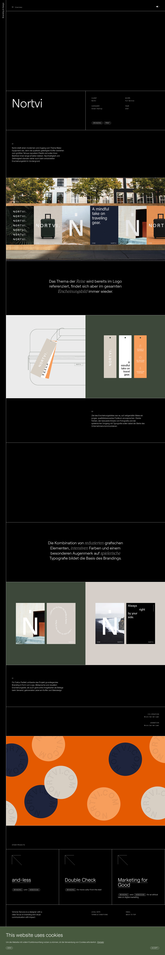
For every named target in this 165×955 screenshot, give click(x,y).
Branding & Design (3, 10)
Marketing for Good (133, 882)
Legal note (95, 912)
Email (128, 912)
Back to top (131, 914)
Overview (18, 7)
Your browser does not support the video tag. (85, 51)
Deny (9, 948)
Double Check (80, 880)
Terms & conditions (99, 914)
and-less (21, 880)
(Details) (100, 942)
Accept (155, 948)
